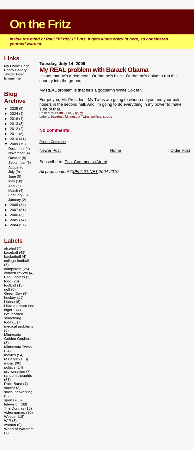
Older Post (180, 150)
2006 (14, 215)
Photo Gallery (15, 70)
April (12, 186)
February (15, 195)
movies (10, 355)
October (15, 158)
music (9, 363)
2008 (14, 205)
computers (12, 269)
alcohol (10, 248)
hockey (10, 297)
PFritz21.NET (85, 171)
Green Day (13, 293)
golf (7, 289)
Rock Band (13, 384)
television (12, 404)
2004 (14, 225)
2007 (14, 210)
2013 (14, 123)
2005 (14, 220)
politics (96, 116)
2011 (14, 134)
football (10, 285)
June (12, 176)
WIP (7, 420)
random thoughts (18, 375)
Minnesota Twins (77, 116)
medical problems (18, 326)
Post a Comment (52, 142)
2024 (14, 113)
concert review (16, 273)
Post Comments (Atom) (85, 161)
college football (16, 260)
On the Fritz (40, 24)
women (10, 425)
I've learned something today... (13, 318)
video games (14, 412)
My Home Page (17, 66)
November (16, 153)
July (11, 172)
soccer (9, 388)
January (15, 200)
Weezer (10, 416)
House (9, 301)
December (16, 149)
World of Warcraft (18, 429)
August (14, 167)
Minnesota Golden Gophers (17, 336)
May (12, 181)
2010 (14, 139)
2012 (14, 129)
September (17, 162)
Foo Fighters (14, 277)
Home (115, 150)
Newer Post (50, 150)
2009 (14, 144)
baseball (57, 116)
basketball (12, 256)
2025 (14, 108)
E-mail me (12, 78)
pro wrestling (14, 371)
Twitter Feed (14, 74)
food (7, 281)
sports (107, 116)
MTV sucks (13, 359)
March (13, 190)
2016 (14, 118)
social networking (18, 392)
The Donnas (14, 408)
